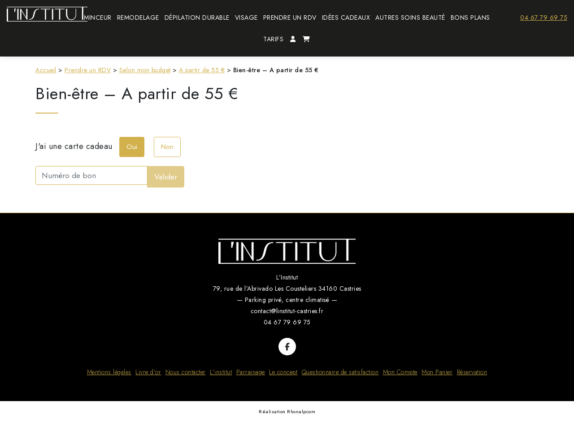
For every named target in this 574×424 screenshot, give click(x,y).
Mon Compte (400, 371)
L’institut (221, 371)
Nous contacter (185, 371)
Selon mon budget (145, 70)
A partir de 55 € (202, 70)
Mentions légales (109, 371)
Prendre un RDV (88, 70)
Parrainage (250, 371)
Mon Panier (437, 371)
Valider (165, 177)
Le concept (283, 371)
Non (167, 147)
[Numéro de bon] (91, 175)
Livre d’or (148, 371)
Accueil (46, 70)
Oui (131, 147)
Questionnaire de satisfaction (340, 371)
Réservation (472, 371)
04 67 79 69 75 (543, 17)
